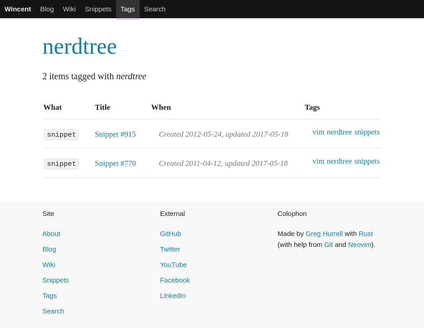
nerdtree (79, 46)
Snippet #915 (115, 134)
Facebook (175, 280)
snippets (367, 132)
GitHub (171, 233)
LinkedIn (173, 295)
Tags (128, 9)
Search (155, 9)
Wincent (18, 9)
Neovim (359, 244)
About (51, 233)
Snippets (98, 9)
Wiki (69, 9)
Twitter (170, 249)
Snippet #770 (115, 163)
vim (318, 132)
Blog (47, 9)
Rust (366, 233)
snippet (61, 133)
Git (328, 244)
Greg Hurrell (324, 233)
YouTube (173, 264)
